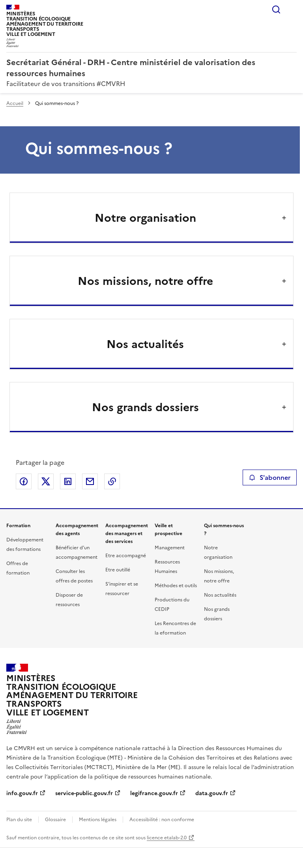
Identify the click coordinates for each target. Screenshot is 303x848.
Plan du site (19, 819)
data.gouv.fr (211, 793)
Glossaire (55, 819)
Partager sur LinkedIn (68, 481)
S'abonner (269, 477)
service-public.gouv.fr (84, 793)
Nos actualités (220, 595)
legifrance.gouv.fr (154, 793)
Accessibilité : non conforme (161, 819)
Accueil (14, 103)
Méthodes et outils (176, 585)
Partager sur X (46, 481)
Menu (292, 9)
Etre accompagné (125, 555)
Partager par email (90, 481)
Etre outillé (117, 569)
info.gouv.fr (22, 793)
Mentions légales (97, 819)
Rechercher (276, 9)
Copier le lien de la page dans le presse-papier (112, 481)
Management (170, 547)
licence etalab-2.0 (167, 837)
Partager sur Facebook (24, 481)
